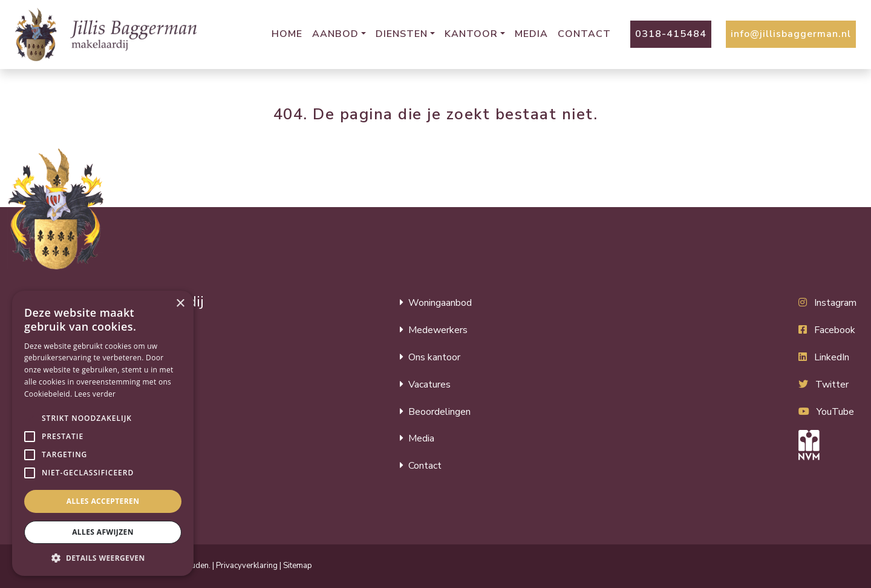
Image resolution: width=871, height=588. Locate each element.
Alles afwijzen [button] (103, 532)
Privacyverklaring (247, 565)
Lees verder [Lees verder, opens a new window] (95, 394)
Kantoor (471, 34)
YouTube (835, 411)
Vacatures (429, 384)
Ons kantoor (434, 357)
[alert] (103, 433)
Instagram (835, 302)
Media (531, 34)
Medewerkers (438, 330)
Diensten (402, 34)
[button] (30, 418)
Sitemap (297, 565)
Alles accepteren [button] (103, 501)
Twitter (832, 384)
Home (287, 34)
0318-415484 (670, 34)
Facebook (834, 330)
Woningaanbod (440, 302)
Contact (584, 34)
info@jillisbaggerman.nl (791, 34)
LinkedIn (831, 357)
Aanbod (335, 34)
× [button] (179, 303)
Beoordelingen (439, 411)
